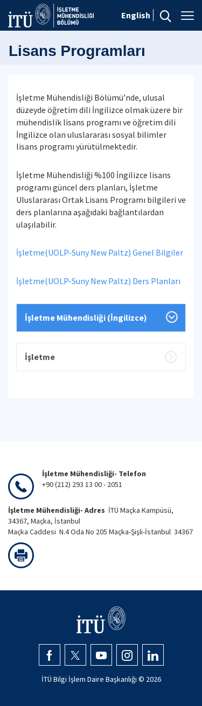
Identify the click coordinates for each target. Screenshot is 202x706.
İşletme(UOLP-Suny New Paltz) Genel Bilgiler (99, 252)
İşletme (40, 356)
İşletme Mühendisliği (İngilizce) (86, 317)
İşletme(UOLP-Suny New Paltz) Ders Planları (98, 281)
